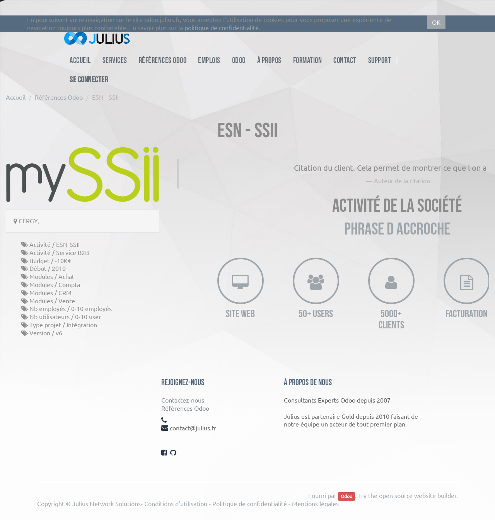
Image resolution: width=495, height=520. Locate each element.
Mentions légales (315, 503)
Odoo (346, 496)
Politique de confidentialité (249, 503)
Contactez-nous (182, 400)
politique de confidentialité (221, 27)
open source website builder (417, 495)
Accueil (16, 97)
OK (436, 22)
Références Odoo (59, 97)
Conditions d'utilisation (175, 503)
